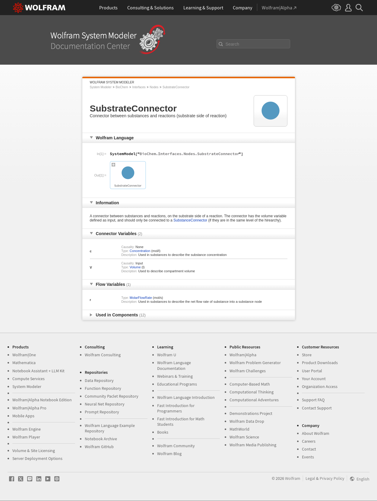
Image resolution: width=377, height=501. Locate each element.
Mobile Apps (23, 416)
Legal (310, 478)
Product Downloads (320, 362)
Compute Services (28, 378)
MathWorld (239, 429)
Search (232, 44)
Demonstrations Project (251, 413)
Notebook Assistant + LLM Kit (38, 370)
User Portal (312, 370)
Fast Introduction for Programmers (176, 408)
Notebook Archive (101, 438)
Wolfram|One (24, 354)
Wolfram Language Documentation (174, 365)
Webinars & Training (175, 376)
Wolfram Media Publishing (253, 445)
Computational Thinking (252, 392)
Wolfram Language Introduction (186, 397)
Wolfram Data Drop (247, 421)
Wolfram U (166, 354)
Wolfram (292, 478)
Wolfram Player (26, 437)
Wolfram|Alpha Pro (29, 408)
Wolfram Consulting (103, 354)
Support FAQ (313, 399)
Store (307, 354)
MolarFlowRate (141, 297)
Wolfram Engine (26, 429)
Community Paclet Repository (111, 396)
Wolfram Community (176, 445)
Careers (308, 441)
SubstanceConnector (190, 220)
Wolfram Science (244, 437)
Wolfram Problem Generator (255, 362)
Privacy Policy (332, 478)
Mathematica (24, 362)
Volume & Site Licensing (33, 450)
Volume (135, 267)
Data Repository (99, 380)
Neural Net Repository (105, 404)
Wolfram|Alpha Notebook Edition (42, 399)
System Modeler (101, 87)
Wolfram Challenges (248, 370)
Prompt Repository (102, 412)
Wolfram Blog (169, 453)
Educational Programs (177, 384)
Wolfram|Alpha (243, 354)
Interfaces (139, 87)
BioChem (122, 87)
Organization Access (319, 386)
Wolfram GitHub (99, 446)
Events (308, 457)
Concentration (140, 251)
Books (162, 432)
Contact (309, 449)
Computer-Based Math (250, 384)
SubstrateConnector (176, 87)
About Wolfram (315, 433)
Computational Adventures (254, 399)
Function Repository (103, 388)
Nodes (154, 87)
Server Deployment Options (37, 458)
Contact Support (317, 408)
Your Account (314, 378)
